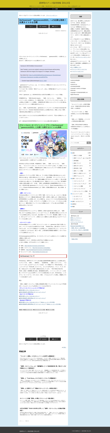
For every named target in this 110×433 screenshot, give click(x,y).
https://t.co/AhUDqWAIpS (35, 75)
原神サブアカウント (76, 219)
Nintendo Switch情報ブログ (77, 226)
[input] (81, 143)
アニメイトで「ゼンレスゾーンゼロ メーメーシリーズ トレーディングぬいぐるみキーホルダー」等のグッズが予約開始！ (80, 135)
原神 (21, 309)
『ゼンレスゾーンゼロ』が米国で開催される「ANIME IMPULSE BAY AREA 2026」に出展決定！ (80, 106)
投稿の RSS (75, 239)
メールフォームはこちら (77, 71)
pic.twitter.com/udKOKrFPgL (41, 77)
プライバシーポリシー (51, 15)
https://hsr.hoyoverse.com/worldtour (41, 247)
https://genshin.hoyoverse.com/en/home (34, 245)
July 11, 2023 (43, 80)
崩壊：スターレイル (28, 309)
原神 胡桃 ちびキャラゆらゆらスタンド (30, 290)
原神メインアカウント (76, 217)
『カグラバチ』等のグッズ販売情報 (79, 230)
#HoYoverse (23, 77)
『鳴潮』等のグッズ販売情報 (78, 228)
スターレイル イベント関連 (39, 309)
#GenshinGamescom (47, 75)
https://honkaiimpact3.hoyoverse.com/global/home (38, 249)
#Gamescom (30, 77)
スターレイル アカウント (77, 222)
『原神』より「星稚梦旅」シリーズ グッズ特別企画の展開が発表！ (80, 120)
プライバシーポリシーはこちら (79, 69)
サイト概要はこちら (76, 67)
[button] (89, 143)
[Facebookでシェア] (43, 26)
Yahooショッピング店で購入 (48, 302)
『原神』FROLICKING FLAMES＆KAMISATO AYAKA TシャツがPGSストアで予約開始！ (80, 126)
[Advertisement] (43, 44)
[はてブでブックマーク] (55, 26)
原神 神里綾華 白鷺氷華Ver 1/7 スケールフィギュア (33, 292)
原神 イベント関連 (50, 309)
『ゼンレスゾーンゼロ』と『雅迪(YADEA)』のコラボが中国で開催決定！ (80, 113)
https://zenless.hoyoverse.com (40, 251)
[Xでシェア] (31, 26)
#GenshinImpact (57, 75)
